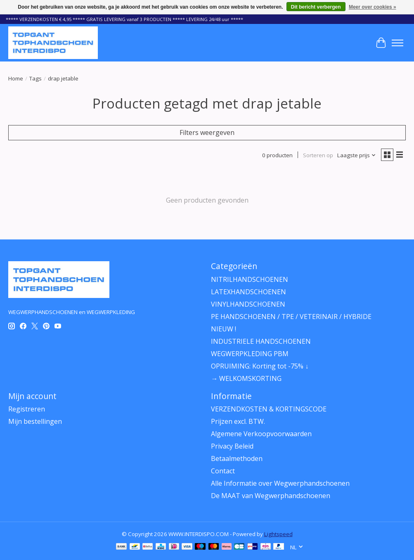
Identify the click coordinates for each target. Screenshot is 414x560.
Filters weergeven (207, 132)
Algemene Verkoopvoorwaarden (261, 433)
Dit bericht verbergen (316, 7)
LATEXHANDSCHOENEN (248, 291)
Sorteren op (318, 155)
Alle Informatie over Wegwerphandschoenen (280, 483)
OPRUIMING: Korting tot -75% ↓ (259, 366)
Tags (35, 78)
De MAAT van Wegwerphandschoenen (270, 495)
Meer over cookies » (372, 7)
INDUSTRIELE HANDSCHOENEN (261, 341)
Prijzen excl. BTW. (238, 421)
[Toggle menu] (397, 43)
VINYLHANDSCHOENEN (248, 304)
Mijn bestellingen (35, 421)
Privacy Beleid (232, 446)
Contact (223, 470)
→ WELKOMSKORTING (246, 378)
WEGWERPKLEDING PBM (250, 353)
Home (15, 78)
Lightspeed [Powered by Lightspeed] (278, 534)
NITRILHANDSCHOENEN (249, 279)
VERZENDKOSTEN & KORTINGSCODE (268, 409)
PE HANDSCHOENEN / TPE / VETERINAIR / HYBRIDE (291, 316)
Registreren (26, 409)
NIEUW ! (223, 328)
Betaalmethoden (237, 458)
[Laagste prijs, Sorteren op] (356, 155)
